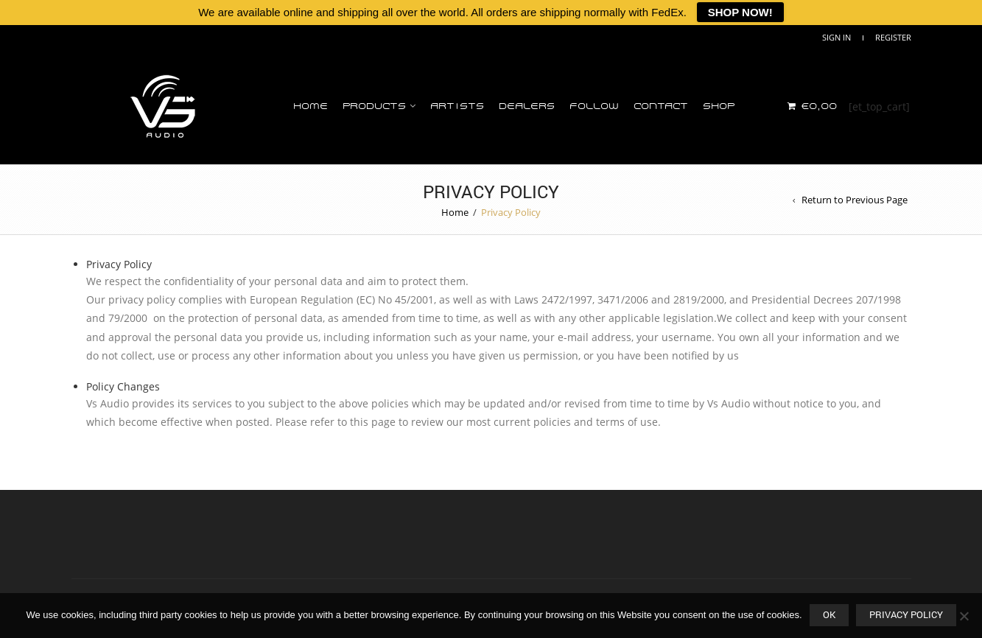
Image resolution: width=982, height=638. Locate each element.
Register (893, 37)
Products (374, 106)
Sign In (836, 37)
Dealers (527, 106)
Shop (718, 106)
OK (829, 614)
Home (310, 106)
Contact (661, 106)
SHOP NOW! (740, 12)
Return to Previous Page (855, 199)
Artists (457, 106)
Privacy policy (906, 614)
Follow (594, 106)
